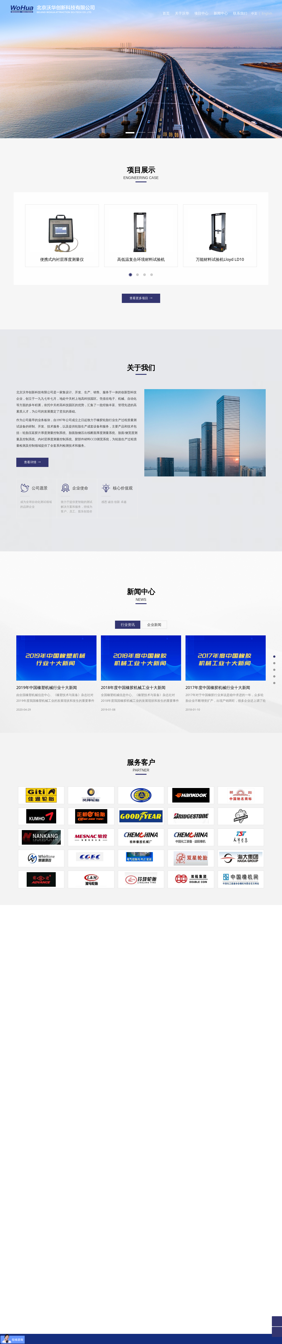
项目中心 (201, 13)
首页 (166, 13)
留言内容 (157, 1254)
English (267, 13)
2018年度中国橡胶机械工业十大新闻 (133, 1055)
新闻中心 (221, 13)
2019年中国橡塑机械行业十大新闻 (46, 1055)
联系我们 (240, 13)
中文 (254, 13)
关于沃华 (182, 13)
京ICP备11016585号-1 (141, 1337)
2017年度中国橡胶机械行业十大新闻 (218, 1055)
